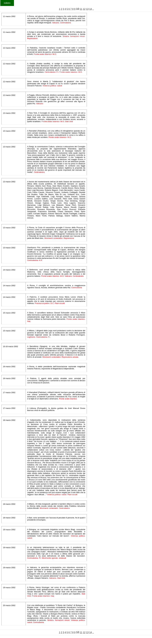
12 (84, 9)
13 (87, 9)
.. (93, 9)
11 (81, 9)
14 (90, 9)
